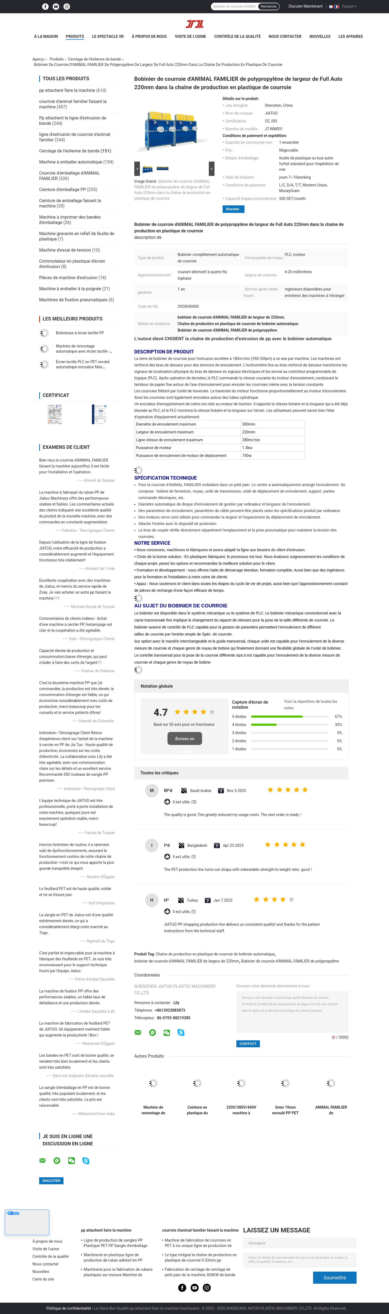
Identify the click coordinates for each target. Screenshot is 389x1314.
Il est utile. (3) (184, 802)
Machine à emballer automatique (70, 162)
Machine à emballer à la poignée (70, 288)
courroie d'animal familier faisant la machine (200, 1230)
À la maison (46, 36)
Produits (75, 36)
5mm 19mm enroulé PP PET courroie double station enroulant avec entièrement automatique (285, 1110)
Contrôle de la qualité (237, 36)
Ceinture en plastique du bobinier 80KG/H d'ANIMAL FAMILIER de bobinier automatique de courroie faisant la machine (197, 1110)
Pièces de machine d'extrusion (68, 277)
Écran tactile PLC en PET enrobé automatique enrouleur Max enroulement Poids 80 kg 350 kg (83, 367)
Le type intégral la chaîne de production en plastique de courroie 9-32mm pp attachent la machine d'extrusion (201, 1258)
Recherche (269, 6)
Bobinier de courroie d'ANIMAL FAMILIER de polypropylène (290, 961)
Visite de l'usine (190, 36)
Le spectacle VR (108, 36)
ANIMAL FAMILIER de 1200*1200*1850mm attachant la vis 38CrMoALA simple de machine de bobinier (331, 1110)
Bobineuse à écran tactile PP (80, 333)
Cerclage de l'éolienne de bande (94, 59)
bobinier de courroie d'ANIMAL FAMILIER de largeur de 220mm (186, 961)
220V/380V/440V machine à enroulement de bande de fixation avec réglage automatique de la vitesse (241, 1110)
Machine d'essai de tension (65, 250)
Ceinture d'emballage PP (62, 189)
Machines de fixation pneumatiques (73, 299)
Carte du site (43, 1279)
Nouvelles (320, 36)
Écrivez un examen (184, 741)
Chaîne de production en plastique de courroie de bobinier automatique (215, 954)
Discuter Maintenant (306, 6)
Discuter (232, 209)
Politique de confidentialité (68, 1308)
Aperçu (38, 59)
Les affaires (350, 36)
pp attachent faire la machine (67, 90)
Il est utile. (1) (184, 857)
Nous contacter (285, 36)
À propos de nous (149, 36)
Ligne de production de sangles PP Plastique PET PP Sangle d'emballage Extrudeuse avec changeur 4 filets (115, 1243)
